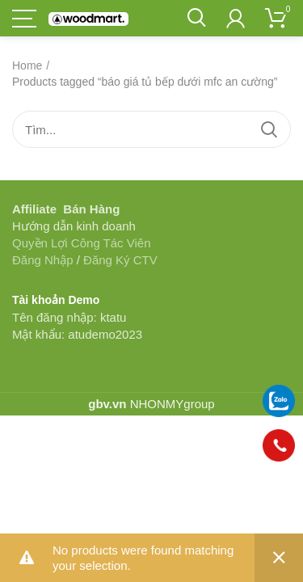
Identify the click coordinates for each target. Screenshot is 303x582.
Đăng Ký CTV (120, 260)
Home (27, 65)
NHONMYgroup (172, 404)
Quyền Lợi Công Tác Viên (81, 243)
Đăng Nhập (43, 260)
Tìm (269, 129)
